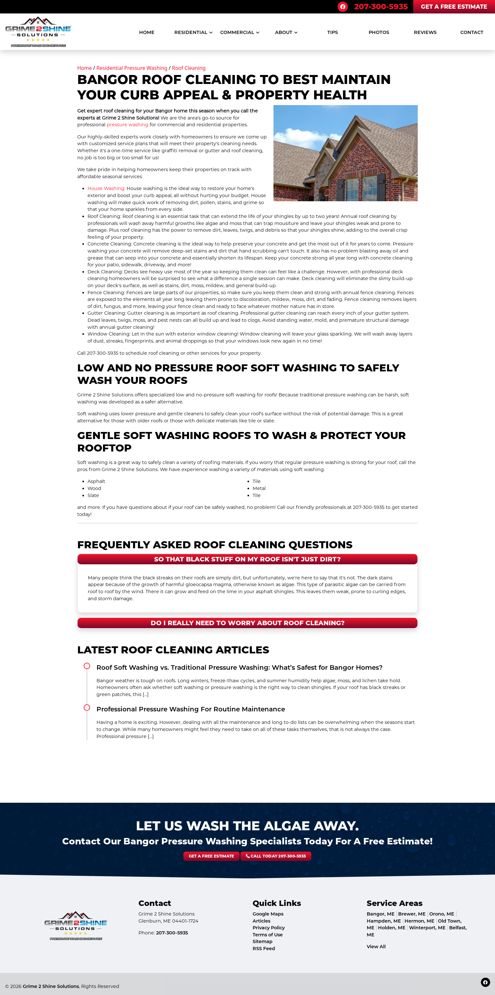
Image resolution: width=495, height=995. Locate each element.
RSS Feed (264, 948)
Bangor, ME (381, 914)
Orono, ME (441, 914)
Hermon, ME (419, 921)
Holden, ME (392, 928)
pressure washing (127, 125)
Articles (261, 921)
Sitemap (263, 941)
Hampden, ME (384, 921)
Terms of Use (268, 935)
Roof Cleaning (189, 67)
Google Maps (268, 914)
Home (84, 67)
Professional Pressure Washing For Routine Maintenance (190, 709)
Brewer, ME (412, 914)
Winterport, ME (427, 928)
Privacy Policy (269, 928)
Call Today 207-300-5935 (252, 856)
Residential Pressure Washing (131, 67)
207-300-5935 (381, 6)
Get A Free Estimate (454, 6)
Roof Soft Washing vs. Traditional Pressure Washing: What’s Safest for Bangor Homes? (239, 667)
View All (376, 946)
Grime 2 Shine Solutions (51, 986)
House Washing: (106, 188)
